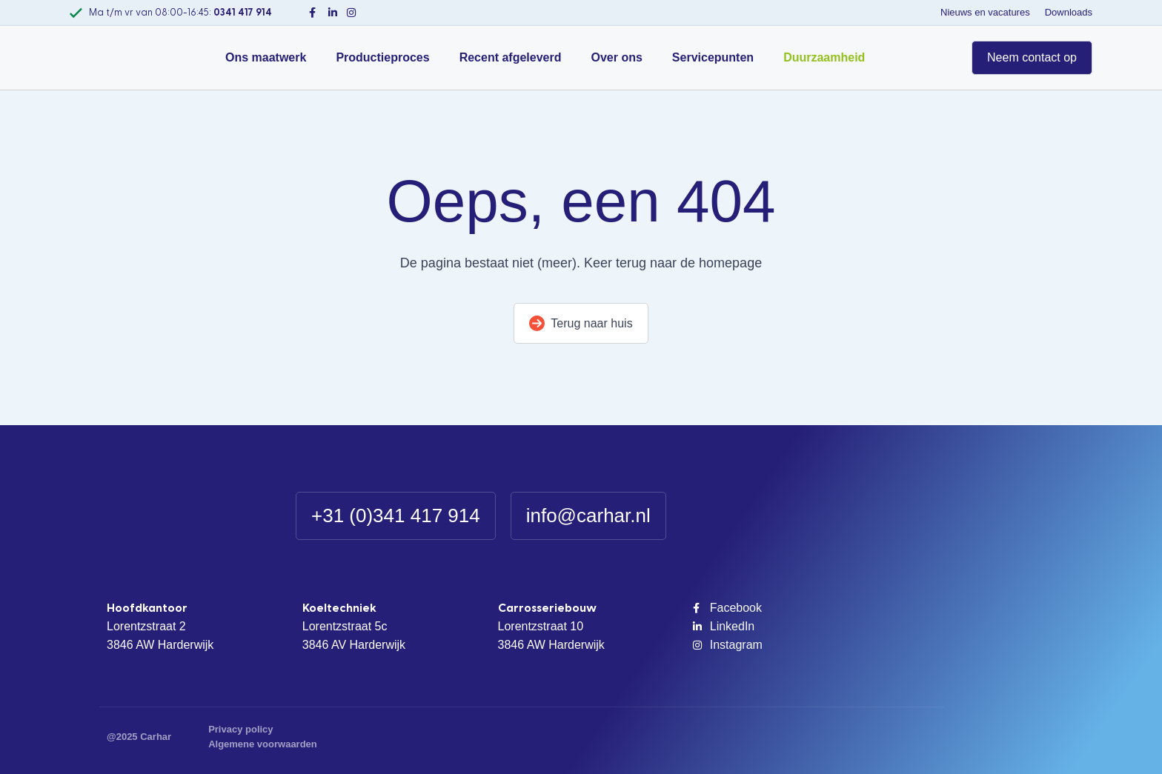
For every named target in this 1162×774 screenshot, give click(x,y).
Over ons (617, 57)
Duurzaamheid (824, 57)
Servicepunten (713, 57)
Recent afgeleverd (510, 57)
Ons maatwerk (265, 57)
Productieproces (382, 57)
